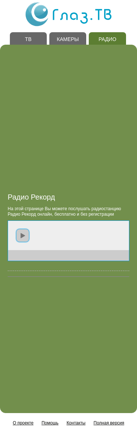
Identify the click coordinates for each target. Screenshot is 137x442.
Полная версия (109, 423)
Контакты (75, 423)
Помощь (50, 423)
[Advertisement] (68, 121)
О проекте (23, 423)
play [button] (22, 235)
